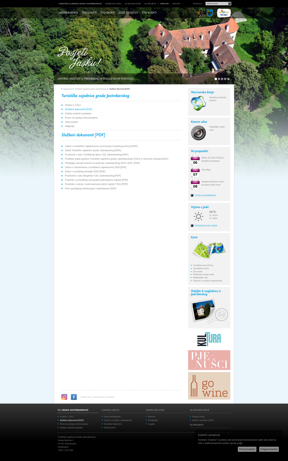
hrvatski (164, 4)
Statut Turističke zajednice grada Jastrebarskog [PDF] (93, 150)
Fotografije (153, 420)
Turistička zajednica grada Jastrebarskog (80, 4)
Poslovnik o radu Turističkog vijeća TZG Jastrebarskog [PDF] (96, 154)
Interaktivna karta (201, 268)
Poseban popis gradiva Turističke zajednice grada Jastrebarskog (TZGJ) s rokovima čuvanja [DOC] (116, 158)
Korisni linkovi (110, 410)
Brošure (151, 417)
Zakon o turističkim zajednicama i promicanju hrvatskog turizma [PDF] (101, 146)
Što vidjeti (89, 12)
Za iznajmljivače (133, 4)
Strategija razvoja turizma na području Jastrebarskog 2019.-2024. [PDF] (102, 163)
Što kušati (149, 12)
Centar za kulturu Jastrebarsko (118, 420)
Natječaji (69, 126)
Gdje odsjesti (128, 12)
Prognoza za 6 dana (206, 226)
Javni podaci (71, 122)
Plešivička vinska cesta (203, 274)
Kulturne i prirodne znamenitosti (207, 281)
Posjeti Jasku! (81, 58)
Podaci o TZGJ (73, 105)
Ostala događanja (205, 195)
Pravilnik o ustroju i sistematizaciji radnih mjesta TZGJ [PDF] (96, 184)
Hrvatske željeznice (113, 424)
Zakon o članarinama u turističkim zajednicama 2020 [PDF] (95, 167)
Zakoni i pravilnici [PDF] (203, 420)
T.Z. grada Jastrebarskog (73, 410)
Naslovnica (67, 89)
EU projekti (150, 4)
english (176, 4)
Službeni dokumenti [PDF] (119, 89)
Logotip (151, 424)
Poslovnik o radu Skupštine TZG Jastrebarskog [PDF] (93, 175)
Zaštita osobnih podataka (78, 113)
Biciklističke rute (200, 277)
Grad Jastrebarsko (112, 417)
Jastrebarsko (68, 12)
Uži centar (197, 271)
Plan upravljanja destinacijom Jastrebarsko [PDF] (90, 188)
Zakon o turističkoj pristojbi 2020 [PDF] (85, 171)
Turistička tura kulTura (203, 265)
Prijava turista (198, 417)
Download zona (113, 4)
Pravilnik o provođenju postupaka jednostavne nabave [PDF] (96, 179)
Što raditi (107, 12)
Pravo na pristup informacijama (81, 117)
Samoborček (110, 428)
